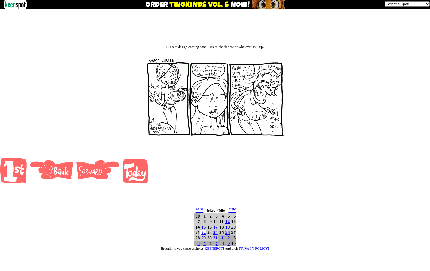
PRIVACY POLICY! (254, 248)
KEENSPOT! (214, 248)
